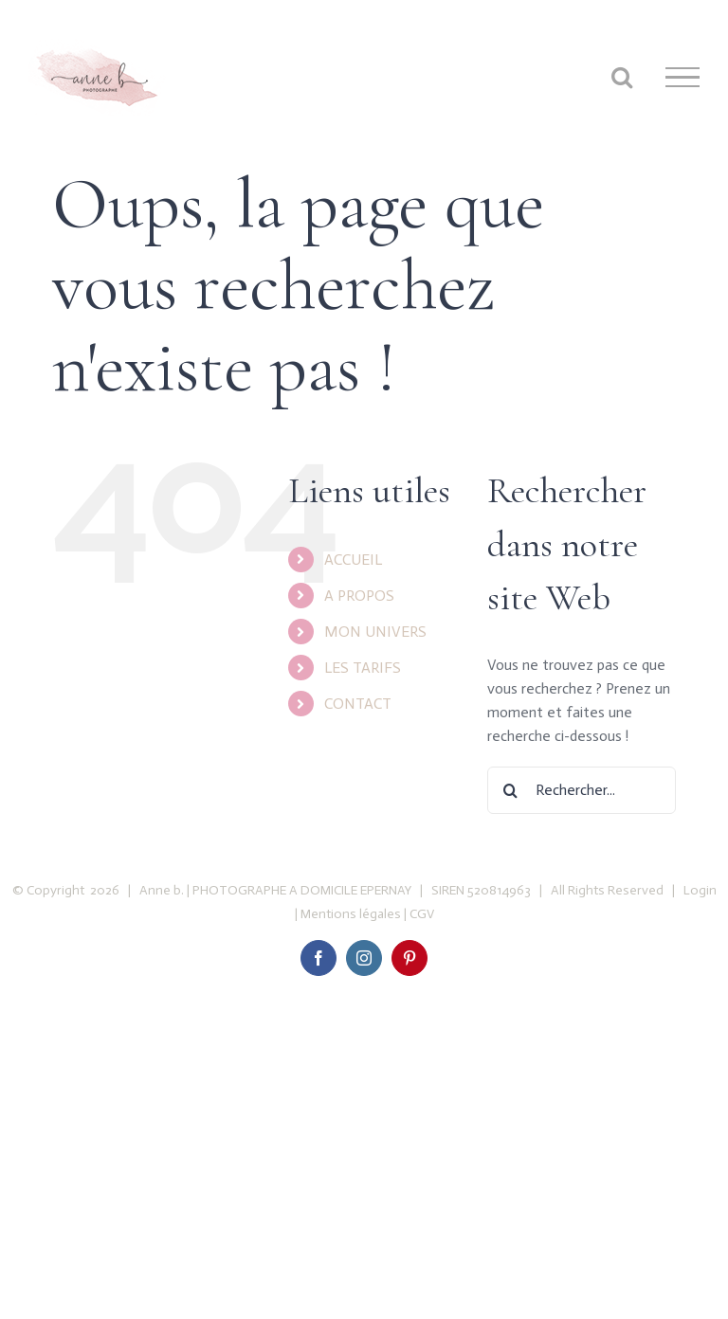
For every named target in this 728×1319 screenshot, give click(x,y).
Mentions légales (350, 914)
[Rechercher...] (581, 790)
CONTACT (357, 704)
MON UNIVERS (375, 632)
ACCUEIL (353, 560)
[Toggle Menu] (683, 77)
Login (699, 890)
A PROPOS (359, 596)
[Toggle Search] (621, 76)
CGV (422, 914)
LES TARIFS (362, 668)
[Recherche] (511, 790)
